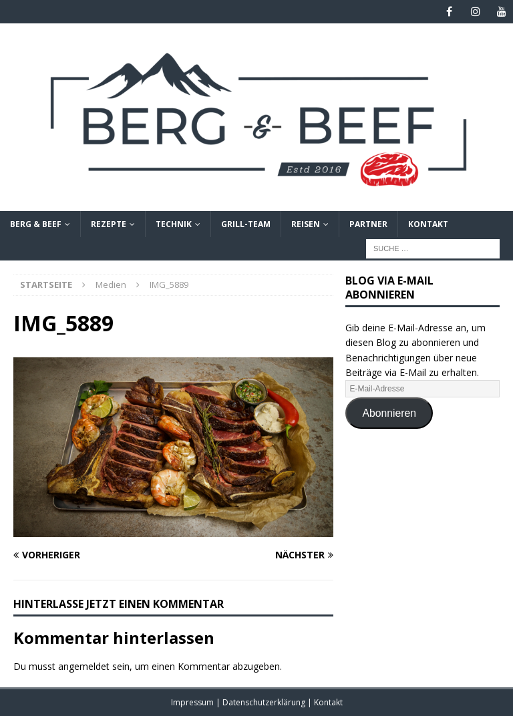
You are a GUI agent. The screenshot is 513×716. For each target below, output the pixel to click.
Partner (368, 224)
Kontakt (428, 224)
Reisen (305, 224)
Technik (174, 224)
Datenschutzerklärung (264, 702)
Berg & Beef (35, 224)
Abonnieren (389, 413)
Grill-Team (246, 224)
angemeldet (84, 666)
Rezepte (108, 224)
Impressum (193, 702)
